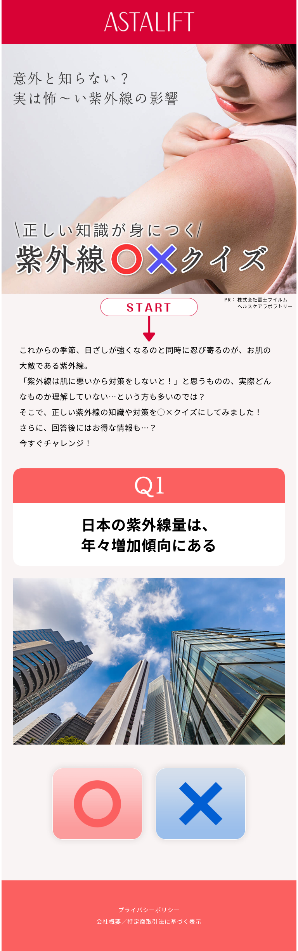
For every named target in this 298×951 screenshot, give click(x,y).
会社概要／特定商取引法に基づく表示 (148, 921)
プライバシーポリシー (149, 910)
